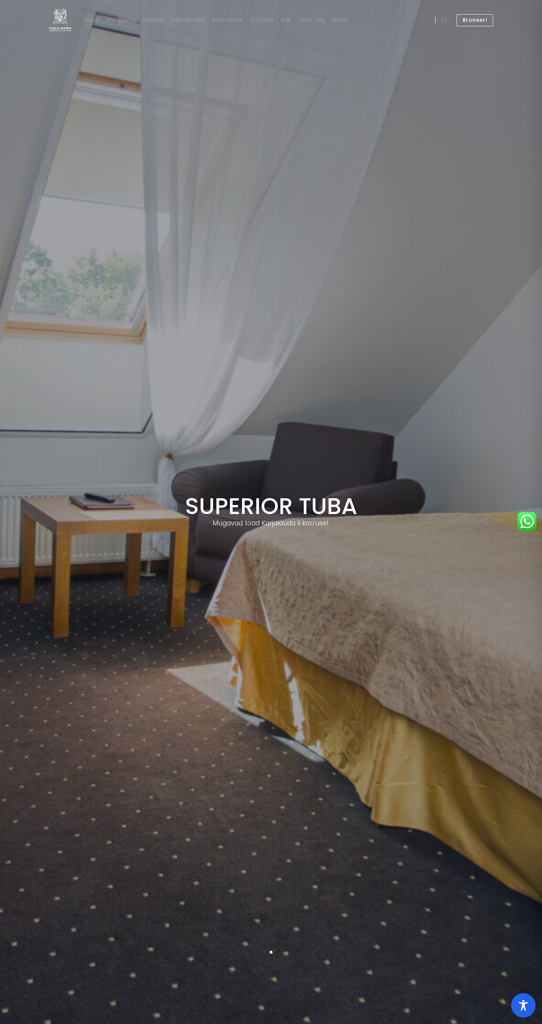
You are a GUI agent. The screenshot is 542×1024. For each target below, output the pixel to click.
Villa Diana (120, 20)
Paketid (153, 20)
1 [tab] (271, 952)
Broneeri (475, 20)
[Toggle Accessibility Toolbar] (523, 1005)
